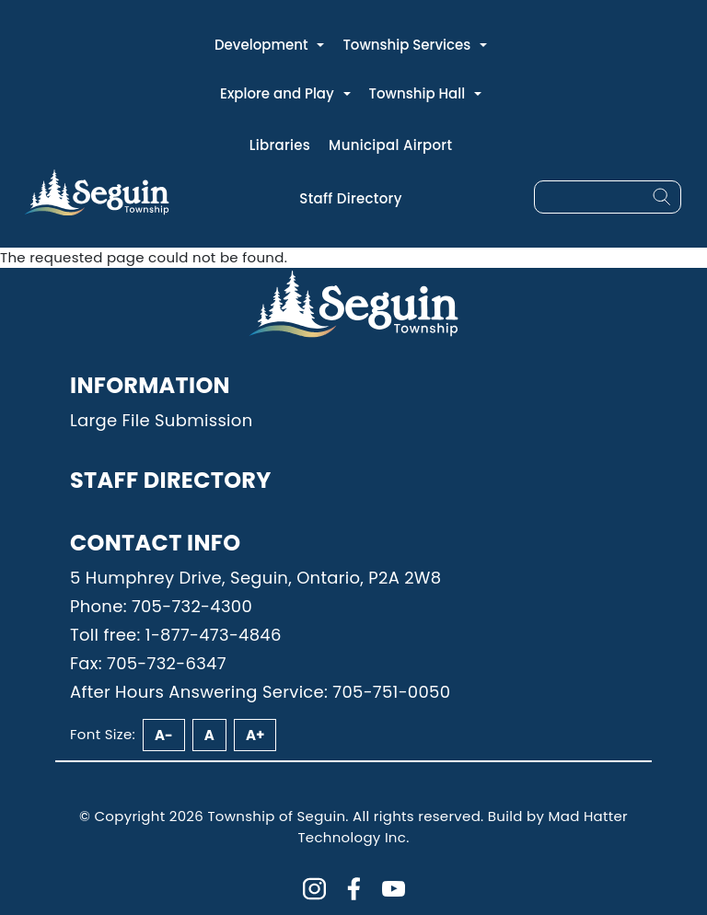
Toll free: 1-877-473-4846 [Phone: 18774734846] (176, 634)
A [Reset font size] (209, 735)
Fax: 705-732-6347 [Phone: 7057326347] (148, 663)
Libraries (279, 145)
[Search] (661, 197)
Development (261, 44)
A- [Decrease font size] (164, 735)
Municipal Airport (390, 145)
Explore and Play (277, 93)
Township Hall (417, 93)
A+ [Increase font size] (255, 735)
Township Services (406, 44)
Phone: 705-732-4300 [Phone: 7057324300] (161, 606)
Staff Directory (350, 198)
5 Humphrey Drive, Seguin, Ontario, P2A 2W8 (255, 577)
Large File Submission (161, 420)
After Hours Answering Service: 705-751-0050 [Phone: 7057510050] (260, 691)
